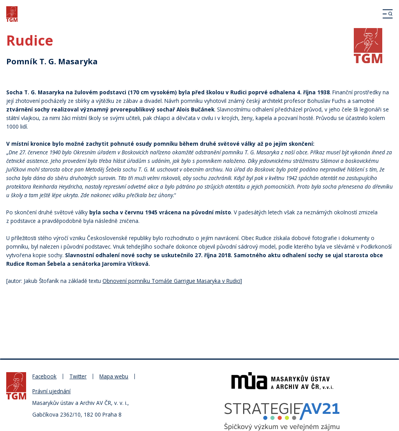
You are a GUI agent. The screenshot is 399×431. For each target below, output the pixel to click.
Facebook (44, 376)
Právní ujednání (51, 391)
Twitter (78, 376)
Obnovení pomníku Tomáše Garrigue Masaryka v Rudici (171, 280)
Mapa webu (113, 376)
